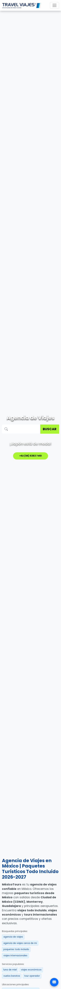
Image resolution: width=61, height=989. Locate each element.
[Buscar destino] (25, 429)
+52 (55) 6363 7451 (30, 455)
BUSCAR (49, 429)
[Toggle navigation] (54, 5)
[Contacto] (54, 982)
